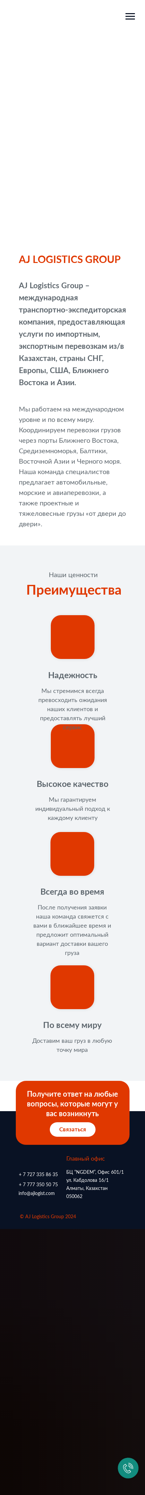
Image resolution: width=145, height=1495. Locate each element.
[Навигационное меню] (130, 16)
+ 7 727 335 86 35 (38, 1174)
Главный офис (85, 1159)
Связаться (72, 1129)
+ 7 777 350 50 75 (38, 1185)
